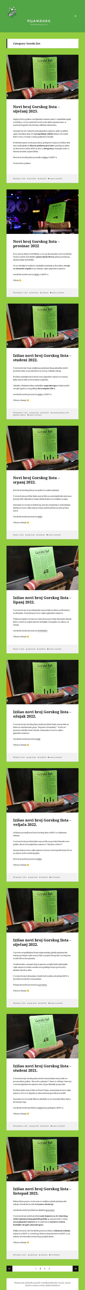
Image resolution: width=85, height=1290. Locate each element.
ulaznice (23, 415)
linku (45, 157)
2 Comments (55, 1255)
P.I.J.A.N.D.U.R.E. (39, 21)
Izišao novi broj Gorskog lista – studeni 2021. (42, 1068)
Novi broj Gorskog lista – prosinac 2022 (36, 243)
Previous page (9, 1269)
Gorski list (43, 179)
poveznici (42, 985)
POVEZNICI (42, 630)
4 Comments (55, 877)
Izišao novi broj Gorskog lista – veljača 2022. (42, 822)
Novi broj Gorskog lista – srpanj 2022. (36, 480)
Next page (75, 1269)
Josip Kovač (35, 413)
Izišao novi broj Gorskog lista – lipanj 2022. (42, 599)
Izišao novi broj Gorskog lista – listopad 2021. (42, 1191)
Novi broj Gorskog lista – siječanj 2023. (36, 109)
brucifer (54, 413)
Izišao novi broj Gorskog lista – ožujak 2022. (42, 714)
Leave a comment (56, 179)
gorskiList (61, 413)
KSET (67, 413)
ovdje (38, 739)
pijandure (16, 415)
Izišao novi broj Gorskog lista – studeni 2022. (42, 357)
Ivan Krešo (32, 179)
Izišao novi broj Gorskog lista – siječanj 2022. (42, 942)
